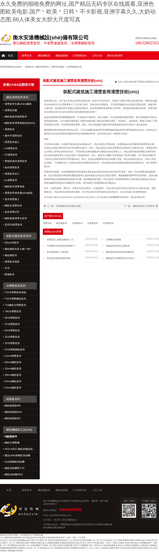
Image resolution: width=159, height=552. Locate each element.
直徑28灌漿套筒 (13, 224)
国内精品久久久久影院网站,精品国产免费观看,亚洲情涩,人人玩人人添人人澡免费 (73, 548)
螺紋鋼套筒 (44, 55)
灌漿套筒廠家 (57, 67)
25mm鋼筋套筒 (13, 381)
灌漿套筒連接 (12, 261)
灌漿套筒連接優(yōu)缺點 (19, 193)
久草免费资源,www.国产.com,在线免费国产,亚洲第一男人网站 (31, 545)
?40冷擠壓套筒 (13, 311)
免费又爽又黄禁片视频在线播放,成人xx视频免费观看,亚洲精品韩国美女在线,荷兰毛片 (51, 543)
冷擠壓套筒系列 (16, 285)
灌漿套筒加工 (12, 173)
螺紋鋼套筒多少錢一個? (18, 249)
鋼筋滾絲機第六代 (15, 468)
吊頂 (7, 268)
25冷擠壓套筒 (12, 337)
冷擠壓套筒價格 (113, 239)
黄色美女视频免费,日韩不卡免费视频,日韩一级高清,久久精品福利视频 (86, 545)
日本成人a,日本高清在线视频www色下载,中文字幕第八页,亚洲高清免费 (29, 540)
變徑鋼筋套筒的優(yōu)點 (68, 206)
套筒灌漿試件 (12, 212)
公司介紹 (97, 55)
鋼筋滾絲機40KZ (14, 474)
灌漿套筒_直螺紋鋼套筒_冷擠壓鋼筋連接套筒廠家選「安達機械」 (62, 239)
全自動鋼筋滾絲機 (15, 461)
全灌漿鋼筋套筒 (74, 67)
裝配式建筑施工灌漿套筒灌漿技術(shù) (141, 82)
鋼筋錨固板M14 (13, 412)
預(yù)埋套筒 (12, 242)
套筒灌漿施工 (12, 199)
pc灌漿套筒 (11, 180)
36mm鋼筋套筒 (13, 362)
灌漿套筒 (27, 55)
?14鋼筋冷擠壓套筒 (15, 305)
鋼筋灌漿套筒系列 (17, 97)
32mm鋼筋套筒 (13, 368)
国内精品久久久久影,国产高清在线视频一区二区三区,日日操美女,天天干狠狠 (90, 540)
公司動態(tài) (79, 55)
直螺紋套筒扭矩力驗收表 (118, 246)
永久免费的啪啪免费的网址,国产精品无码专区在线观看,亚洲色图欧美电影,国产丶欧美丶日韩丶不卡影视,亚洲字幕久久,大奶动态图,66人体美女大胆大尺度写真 (78, 12)
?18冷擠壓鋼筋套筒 (15, 298)
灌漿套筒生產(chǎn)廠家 (18, 104)
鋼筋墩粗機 (11, 436)
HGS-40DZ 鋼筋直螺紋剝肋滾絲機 (21, 449)
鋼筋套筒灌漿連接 (15, 186)
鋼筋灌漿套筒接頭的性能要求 (120, 252)
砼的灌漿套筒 (12, 167)
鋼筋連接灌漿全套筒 (16, 218)
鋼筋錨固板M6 (12, 405)
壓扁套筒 (10, 274)
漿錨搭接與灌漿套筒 (16, 161)
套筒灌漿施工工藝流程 (57, 252)
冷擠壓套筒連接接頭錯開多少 (61, 246)
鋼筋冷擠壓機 (12, 442)
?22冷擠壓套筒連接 (15, 292)
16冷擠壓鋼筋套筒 (15, 349)
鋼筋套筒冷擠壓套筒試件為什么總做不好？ (122, 258)
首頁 (10, 55)
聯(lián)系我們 (115, 55)
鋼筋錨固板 (62, 55)
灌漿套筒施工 (12, 142)
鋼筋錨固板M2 (12, 418)
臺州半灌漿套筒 (13, 135)
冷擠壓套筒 (77, 223)
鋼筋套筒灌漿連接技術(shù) (20, 123)
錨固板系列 (13, 399)
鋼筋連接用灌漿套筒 (16, 116)
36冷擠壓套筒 (12, 317)
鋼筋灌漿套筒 (42, 67)
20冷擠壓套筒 (12, 343)
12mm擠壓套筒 (13, 356)
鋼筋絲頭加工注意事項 (144, 206)
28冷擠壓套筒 (12, 330)
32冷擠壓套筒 (12, 324)
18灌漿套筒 (11, 148)
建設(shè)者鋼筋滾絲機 (17, 455)
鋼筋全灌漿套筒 (13, 205)
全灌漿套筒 (92, 223)
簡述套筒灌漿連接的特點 (59, 258)
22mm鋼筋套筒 (13, 387)
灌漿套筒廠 (11, 110)
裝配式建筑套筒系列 (18, 236)
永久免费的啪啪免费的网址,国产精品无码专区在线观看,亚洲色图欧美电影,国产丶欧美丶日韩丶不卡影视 (42, 538)
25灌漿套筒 (11, 154)
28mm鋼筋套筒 (13, 375)
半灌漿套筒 (108, 223)
